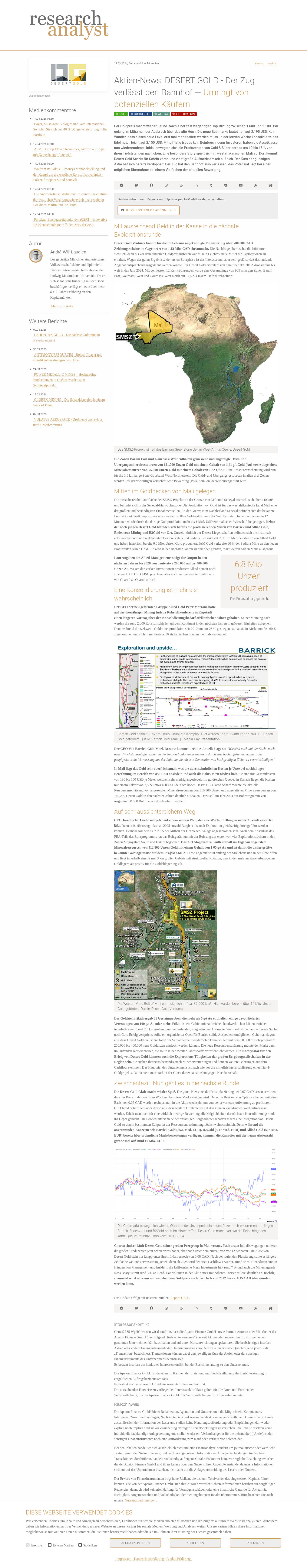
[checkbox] (28, 1545)
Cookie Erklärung (178, 1559)
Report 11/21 (179, 1298)
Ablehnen (255, 1543)
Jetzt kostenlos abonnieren (148, 210)
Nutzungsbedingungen (140, 1500)
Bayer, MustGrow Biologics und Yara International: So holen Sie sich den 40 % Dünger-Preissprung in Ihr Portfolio (70, 129)
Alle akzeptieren (135, 1543)
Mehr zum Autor (62, 306)
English (272, 63)
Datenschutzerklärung (149, 1559)
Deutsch (260, 63)
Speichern (195, 1543)
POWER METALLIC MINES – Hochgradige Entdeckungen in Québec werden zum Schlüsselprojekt (64, 380)
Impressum (123, 1559)
